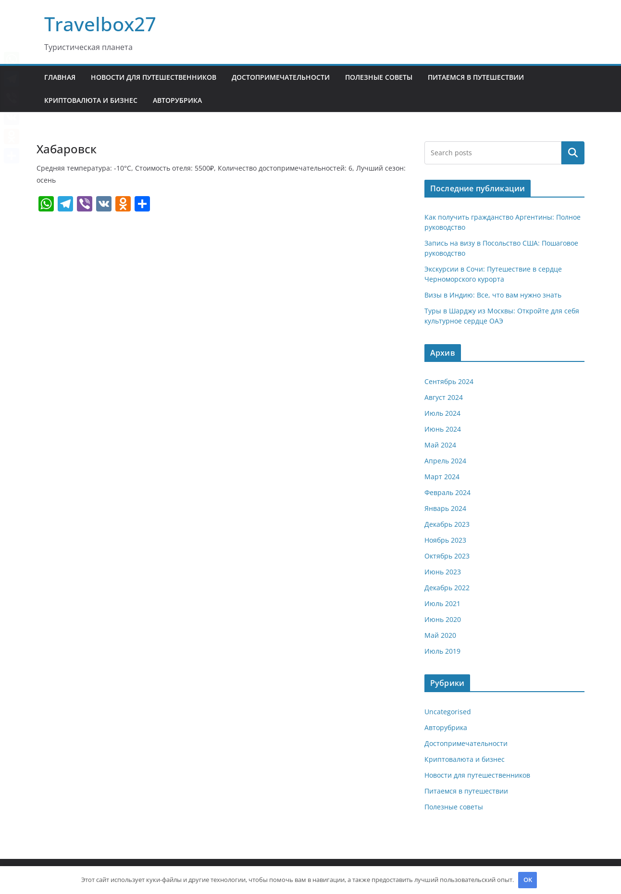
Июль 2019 (442, 651)
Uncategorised (447, 711)
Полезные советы (378, 77)
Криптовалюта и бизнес (90, 100)
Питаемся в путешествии (476, 77)
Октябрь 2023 (447, 555)
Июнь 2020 (442, 619)
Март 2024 (442, 476)
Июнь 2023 (442, 571)
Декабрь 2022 (447, 587)
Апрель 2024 (445, 460)
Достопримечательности (281, 77)
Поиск (572, 153)
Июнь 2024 (442, 429)
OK (527, 879)
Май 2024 (440, 444)
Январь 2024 (445, 508)
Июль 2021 (442, 603)
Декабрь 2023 (447, 524)
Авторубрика (177, 100)
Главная (59, 77)
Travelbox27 (100, 24)
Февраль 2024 (447, 492)
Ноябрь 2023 (445, 540)
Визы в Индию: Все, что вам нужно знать (492, 294)
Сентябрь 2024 (448, 381)
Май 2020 (440, 635)
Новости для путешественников (153, 77)
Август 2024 (443, 397)
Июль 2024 (442, 413)
